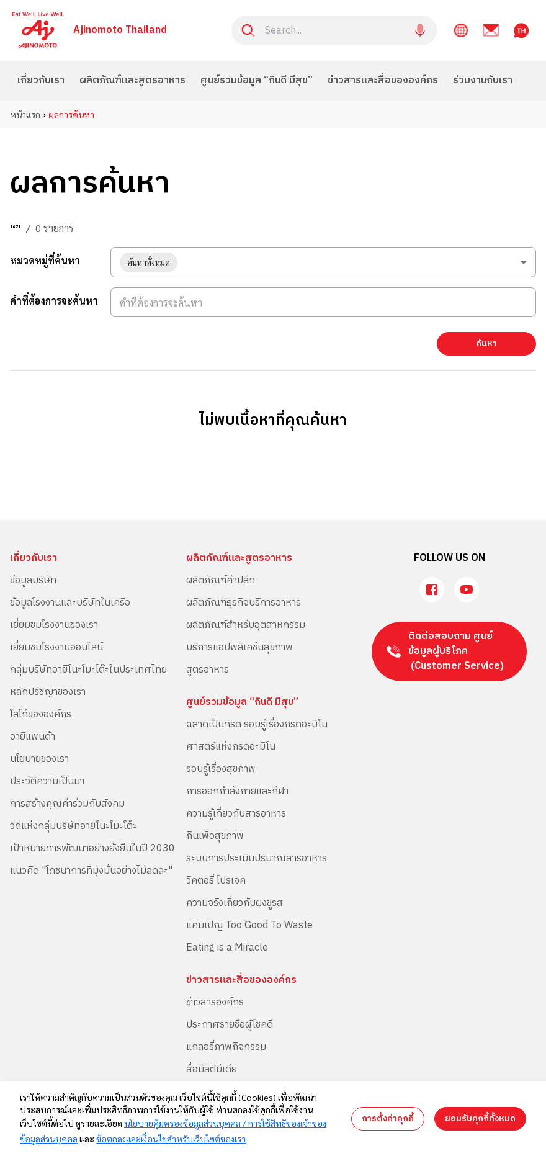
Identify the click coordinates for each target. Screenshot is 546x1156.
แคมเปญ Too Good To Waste (249, 925)
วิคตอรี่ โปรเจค (216, 880)
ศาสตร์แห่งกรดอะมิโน (230, 746)
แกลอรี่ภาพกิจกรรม (226, 1047)
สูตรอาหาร (207, 669)
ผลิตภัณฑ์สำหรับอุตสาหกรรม (245, 625)
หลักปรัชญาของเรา (48, 692)
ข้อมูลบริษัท (33, 580)
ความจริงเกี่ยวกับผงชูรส (234, 903)
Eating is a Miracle (227, 947)
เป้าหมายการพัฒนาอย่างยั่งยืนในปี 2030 (92, 848)
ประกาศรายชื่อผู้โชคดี (229, 1024)
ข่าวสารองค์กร (215, 1002)
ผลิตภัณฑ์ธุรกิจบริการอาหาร (243, 602)
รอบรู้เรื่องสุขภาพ (221, 769)
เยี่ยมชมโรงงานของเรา (54, 625)
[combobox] (323, 262)
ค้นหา (486, 343)
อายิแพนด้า (32, 736)
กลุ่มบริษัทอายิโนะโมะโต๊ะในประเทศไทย (88, 669)
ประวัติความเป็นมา (47, 781)
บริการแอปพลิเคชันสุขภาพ (239, 647)
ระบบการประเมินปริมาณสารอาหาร (256, 858)
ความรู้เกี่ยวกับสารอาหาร (236, 813)
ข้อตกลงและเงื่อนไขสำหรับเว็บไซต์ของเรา (171, 1138)
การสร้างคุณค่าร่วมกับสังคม (67, 803)
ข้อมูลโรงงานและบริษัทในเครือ (70, 602)
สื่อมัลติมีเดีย (211, 1069)
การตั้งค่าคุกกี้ (388, 1118)
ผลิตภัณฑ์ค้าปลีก (220, 580)
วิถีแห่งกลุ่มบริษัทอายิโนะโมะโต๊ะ (73, 826)
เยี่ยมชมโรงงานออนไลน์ (56, 647)
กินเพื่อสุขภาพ (215, 836)
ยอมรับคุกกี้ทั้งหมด (480, 1118)
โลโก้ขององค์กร (40, 714)
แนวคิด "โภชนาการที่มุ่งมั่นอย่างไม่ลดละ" (91, 871)
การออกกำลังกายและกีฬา (237, 791)
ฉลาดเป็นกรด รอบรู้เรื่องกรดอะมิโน (257, 724)
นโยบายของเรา (39, 759)
